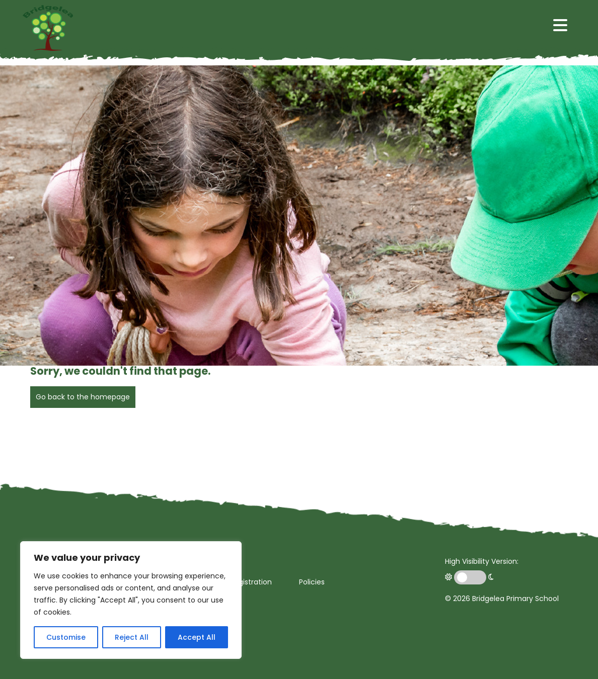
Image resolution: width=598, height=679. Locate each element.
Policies (312, 582)
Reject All (131, 637)
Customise (66, 637)
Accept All (196, 637)
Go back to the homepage (83, 397)
